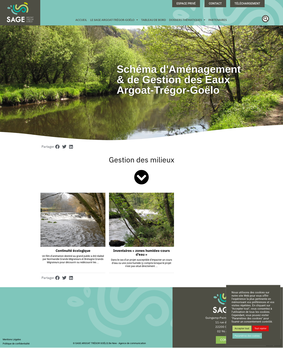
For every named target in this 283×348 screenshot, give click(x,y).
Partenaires (217, 19)
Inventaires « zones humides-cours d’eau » (141, 253)
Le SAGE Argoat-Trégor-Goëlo (114, 20)
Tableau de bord (153, 19)
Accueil (81, 19)
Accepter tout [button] (242, 328)
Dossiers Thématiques (187, 20)
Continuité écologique (73, 251)
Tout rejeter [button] (260, 328)
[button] (265, 18)
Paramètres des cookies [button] (247, 335)
